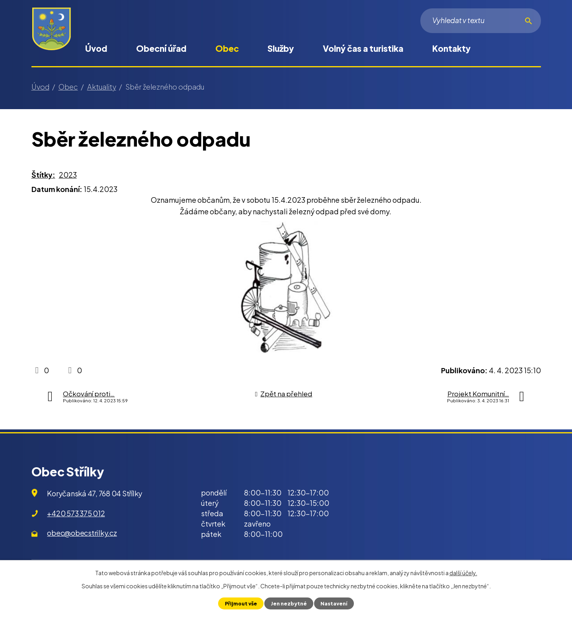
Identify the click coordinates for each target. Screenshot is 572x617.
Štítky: (43, 174)
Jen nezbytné (289, 603)
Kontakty (451, 48)
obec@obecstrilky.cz (82, 532)
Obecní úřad (161, 48)
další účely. (463, 572)
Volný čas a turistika (363, 48)
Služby (280, 48)
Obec (227, 48)
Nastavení (333, 603)
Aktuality (101, 86)
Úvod (96, 48)
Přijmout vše (241, 603)
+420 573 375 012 (76, 513)
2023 (68, 174)
